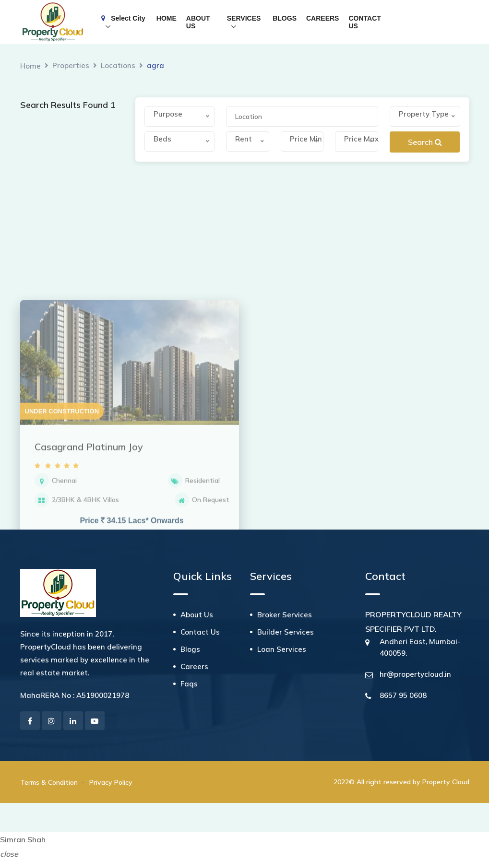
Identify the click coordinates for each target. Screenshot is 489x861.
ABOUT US (198, 22)
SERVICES (244, 18)
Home (30, 66)
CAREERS (322, 18)
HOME (166, 18)
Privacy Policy (110, 782)
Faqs (189, 683)
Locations (118, 65)
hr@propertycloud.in (415, 674)
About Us (196, 614)
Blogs (190, 649)
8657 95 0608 (403, 695)
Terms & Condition (49, 782)
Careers (194, 666)
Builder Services (285, 632)
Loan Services (281, 649)
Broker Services (284, 614)
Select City (123, 18)
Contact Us (200, 632)
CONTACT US (364, 22)
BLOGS (285, 18)
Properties (70, 65)
